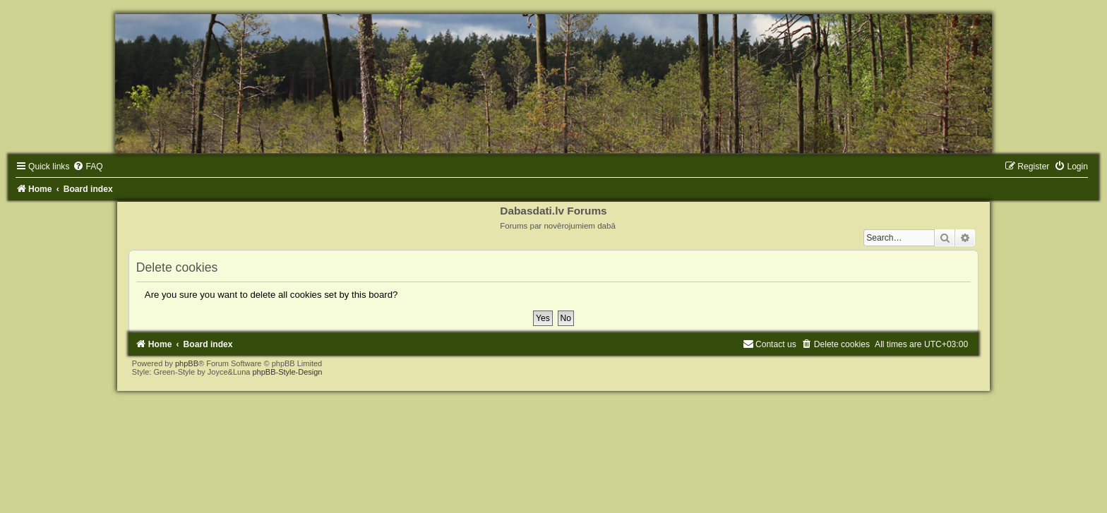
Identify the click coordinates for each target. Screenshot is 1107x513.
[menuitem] (87, 166)
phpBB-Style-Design (287, 372)
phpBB (186, 363)
